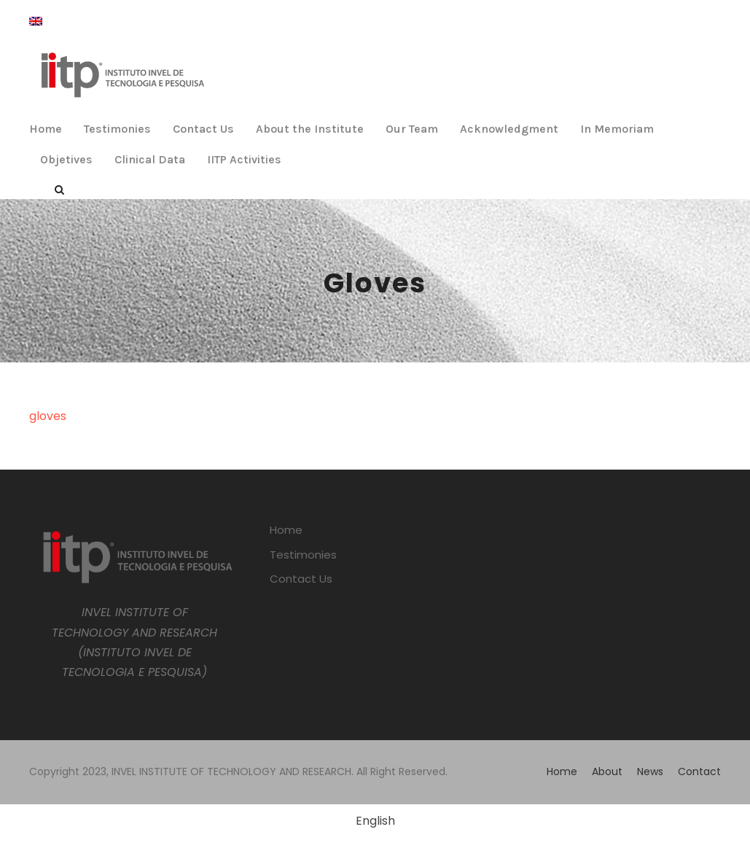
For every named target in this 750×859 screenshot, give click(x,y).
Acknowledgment (509, 129)
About (607, 771)
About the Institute (310, 129)
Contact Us (203, 129)
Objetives (66, 159)
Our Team (412, 129)
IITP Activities (244, 159)
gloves (47, 416)
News (650, 771)
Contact (699, 771)
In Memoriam (617, 129)
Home (45, 129)
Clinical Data (149, 159)
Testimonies (117, 129)
